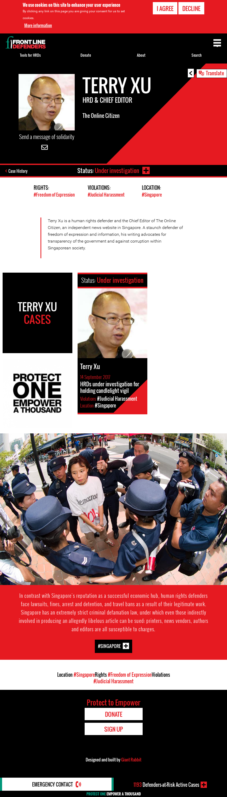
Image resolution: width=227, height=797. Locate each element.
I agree (165, 8)
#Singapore (152, 194)
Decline (191, 8)
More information (38, 25)
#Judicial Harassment (106, 194)
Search (196, 55)
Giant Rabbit (131, 759)
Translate (215, 73)
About (141, 55)
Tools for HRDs (30, 55)
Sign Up (113, 729)
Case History (17, 171)
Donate (85, 55)
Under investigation (117, 170)
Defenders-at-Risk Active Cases (166, 784)
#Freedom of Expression (54, 194)
